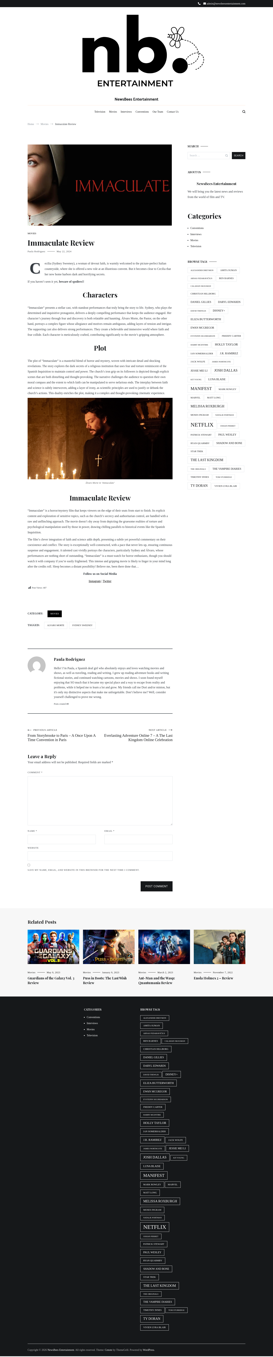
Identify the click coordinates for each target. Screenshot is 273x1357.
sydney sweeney (82, 625)
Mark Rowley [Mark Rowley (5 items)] (227, 389)
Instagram (95, 581)
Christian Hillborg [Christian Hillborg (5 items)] (203, 293)
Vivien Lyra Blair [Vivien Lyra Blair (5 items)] (225, 486)
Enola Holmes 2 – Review (213, 979)
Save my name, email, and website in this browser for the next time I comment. (84, 870)
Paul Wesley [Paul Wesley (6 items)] (227, 434)
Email (109, 831)
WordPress (148, 1350)
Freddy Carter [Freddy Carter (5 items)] (231, 336)
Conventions (142, 111)
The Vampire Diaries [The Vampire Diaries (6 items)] (227, 468)
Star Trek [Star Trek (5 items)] (197, 451)
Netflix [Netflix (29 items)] (202, 425)
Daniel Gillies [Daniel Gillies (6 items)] (201, 301)
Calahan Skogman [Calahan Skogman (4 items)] (201, 286)
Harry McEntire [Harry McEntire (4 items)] (199, 345)
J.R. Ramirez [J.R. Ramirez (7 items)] (229, 353)
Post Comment (156, 886)
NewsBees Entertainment (136, 99)
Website (33, 848)
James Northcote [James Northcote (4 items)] (221, 362)
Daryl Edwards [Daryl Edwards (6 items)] (229, 301)
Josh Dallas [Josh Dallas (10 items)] (226, 370)
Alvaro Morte (55, 625)
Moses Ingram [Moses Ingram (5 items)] (200, 415)
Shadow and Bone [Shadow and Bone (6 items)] (229, 443)
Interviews (126, 111)
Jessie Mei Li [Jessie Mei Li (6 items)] (199, 370)
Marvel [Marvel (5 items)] (195, 397)
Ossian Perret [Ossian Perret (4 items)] (227, 426)
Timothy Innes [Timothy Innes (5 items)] (200, 477)
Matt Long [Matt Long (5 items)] (214, 397)
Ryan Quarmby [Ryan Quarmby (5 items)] (200, 443)
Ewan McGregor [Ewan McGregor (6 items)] (202, 327)
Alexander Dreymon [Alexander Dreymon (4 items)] (202, 270)
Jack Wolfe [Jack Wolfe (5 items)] (198, 361)
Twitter (107, 581)
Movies (113, 111)
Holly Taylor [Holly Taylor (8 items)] (226, 344)
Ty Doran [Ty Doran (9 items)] (199, 486)
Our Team (158, 111)
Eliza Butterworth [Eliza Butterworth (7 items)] (206, 319)
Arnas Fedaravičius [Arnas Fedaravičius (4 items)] (201, 278)
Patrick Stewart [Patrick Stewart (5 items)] (201, 435)
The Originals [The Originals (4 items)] (198, 469)
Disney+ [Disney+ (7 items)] (219, 310)
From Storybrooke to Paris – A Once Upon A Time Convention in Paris (64, 735)
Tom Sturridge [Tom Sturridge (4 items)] (224, 477)
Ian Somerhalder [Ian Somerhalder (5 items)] (202, 353)
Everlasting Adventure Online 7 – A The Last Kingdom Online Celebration (136, 735)
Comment (35, 773)
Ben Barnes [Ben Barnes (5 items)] (226, 278)
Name (32, 831)
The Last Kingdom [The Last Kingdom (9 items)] (207, 460)
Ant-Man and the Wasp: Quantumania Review (156, 981)
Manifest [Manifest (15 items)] (201, 388)
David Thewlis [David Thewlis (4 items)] (198, 311)
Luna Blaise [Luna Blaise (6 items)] (216, 379)
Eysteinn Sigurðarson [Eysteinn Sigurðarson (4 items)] (203, 336)
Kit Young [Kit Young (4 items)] (196, 380)
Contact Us (173, 111)
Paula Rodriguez (36, 251)
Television (99, 111)
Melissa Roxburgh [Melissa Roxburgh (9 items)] (207, 406)
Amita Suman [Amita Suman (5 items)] (228, 270)
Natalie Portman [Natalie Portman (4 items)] (224, 415)
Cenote (108, 1350)
